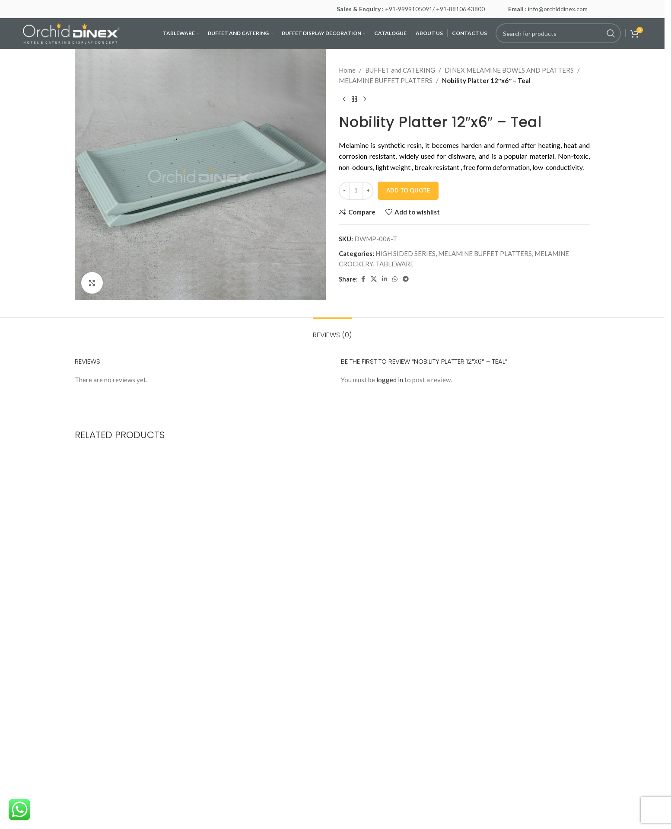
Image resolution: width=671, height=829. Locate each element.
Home (347, 70)
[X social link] (373, 279)
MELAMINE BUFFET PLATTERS (385, 80)
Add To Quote (408, 190)
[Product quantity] (356, 191)
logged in (389, 380)
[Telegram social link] (405, 279)
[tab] (332, 330)
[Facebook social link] (363, 279)
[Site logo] (71, 32)
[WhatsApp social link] (395, 279)
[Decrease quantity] (344, 191)
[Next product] (364, 99)
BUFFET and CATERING (400, 70)
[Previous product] (344, 99)
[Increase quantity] (368, 191)
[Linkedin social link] (384, 279)
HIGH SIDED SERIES (405, 253)
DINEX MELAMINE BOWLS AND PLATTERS (509, 70)
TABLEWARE (394, 264)
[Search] (558, 33)
